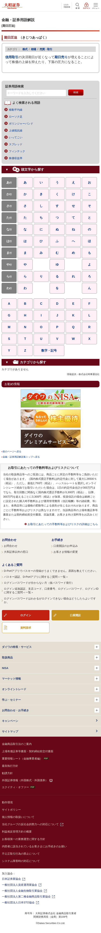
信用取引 (11, 57)
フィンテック (17, 151)
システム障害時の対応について (21, 860)
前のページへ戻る (12, 451)
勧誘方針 (7, 773)
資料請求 (25, 627)
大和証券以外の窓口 (16, 551)
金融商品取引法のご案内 (17, 743)
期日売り (61, 57)
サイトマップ (10, 731)
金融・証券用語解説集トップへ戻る (21, 457)
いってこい (15, 137)
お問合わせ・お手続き (50, 710)
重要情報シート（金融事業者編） (25, 758)
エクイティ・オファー (18, 787)
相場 (33, 49)
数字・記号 (49, 350)
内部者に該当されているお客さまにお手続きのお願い (34, 846)
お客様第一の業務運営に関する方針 (23, 839)
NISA (50, 668)
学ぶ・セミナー (50, 699)
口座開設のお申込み (65, 545)
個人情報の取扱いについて (18, 816)
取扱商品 (50, 657)
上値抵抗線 (15, 130)
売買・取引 (46, 49)
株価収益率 (15, 158)
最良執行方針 (10, 765)
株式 (24, 49)
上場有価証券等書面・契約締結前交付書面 (27, 751)
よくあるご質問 (12, 564)
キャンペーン (10, 720)
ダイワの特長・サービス (50, 647)
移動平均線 (15, 109)
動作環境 (7, 802)
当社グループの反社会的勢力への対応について (30, 824)
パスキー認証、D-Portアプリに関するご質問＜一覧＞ (36, 576)
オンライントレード (50, 689)
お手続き (57, 539)
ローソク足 (15, 116)
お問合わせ (9, 539)
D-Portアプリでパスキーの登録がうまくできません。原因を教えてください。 (51, 570)
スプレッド (15, 144)
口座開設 (75, 615)
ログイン (25, 615)
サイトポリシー (11, 809)
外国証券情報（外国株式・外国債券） (25, 780)
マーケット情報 (50, 678)
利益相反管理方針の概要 (17, 831)
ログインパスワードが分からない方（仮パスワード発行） (39, 582)
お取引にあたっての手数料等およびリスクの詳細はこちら (63, 524)
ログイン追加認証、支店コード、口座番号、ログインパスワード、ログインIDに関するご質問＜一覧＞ (51, 590)
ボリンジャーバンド (21, 123)
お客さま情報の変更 (65, 551)
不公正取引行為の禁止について (21, 853)
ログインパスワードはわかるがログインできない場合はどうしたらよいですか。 (50, 600)
